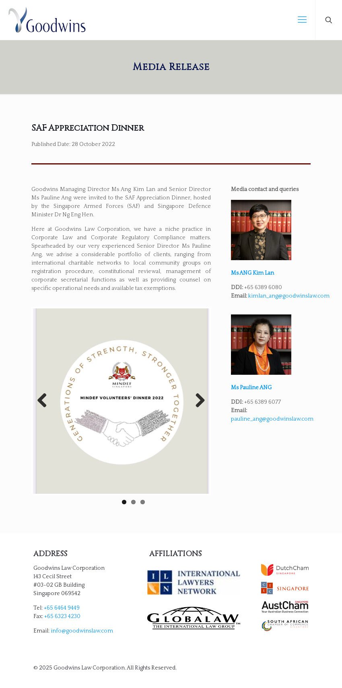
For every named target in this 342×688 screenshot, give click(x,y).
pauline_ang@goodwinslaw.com (272, 419)
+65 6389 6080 (263, 287)
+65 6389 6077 (262, 402)
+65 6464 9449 (62, 608)
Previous (45, 401)
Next (197, 401)
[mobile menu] (302, 20)
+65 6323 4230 (62, 616)
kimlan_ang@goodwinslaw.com (289, 296)
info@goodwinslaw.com (82, 631)
